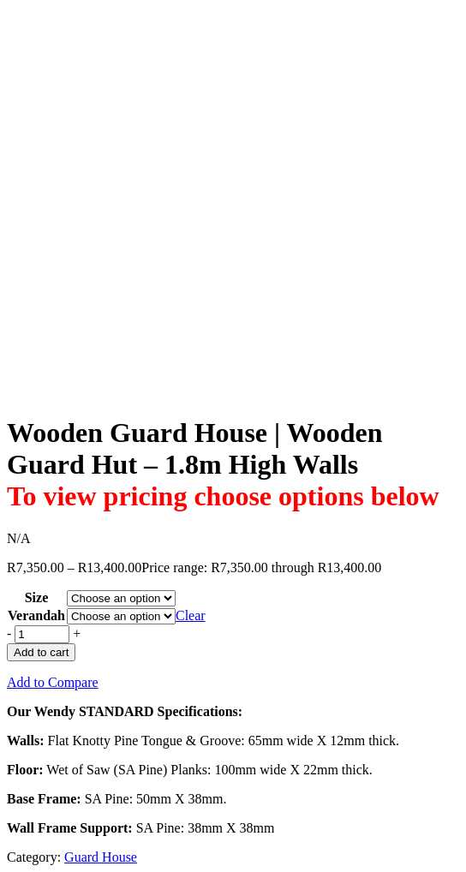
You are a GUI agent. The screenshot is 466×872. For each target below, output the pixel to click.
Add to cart (41, 652)
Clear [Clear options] (191, 615)
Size (37, 597)
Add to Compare (53, 682)
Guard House (100, 857)
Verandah (36, 615)
